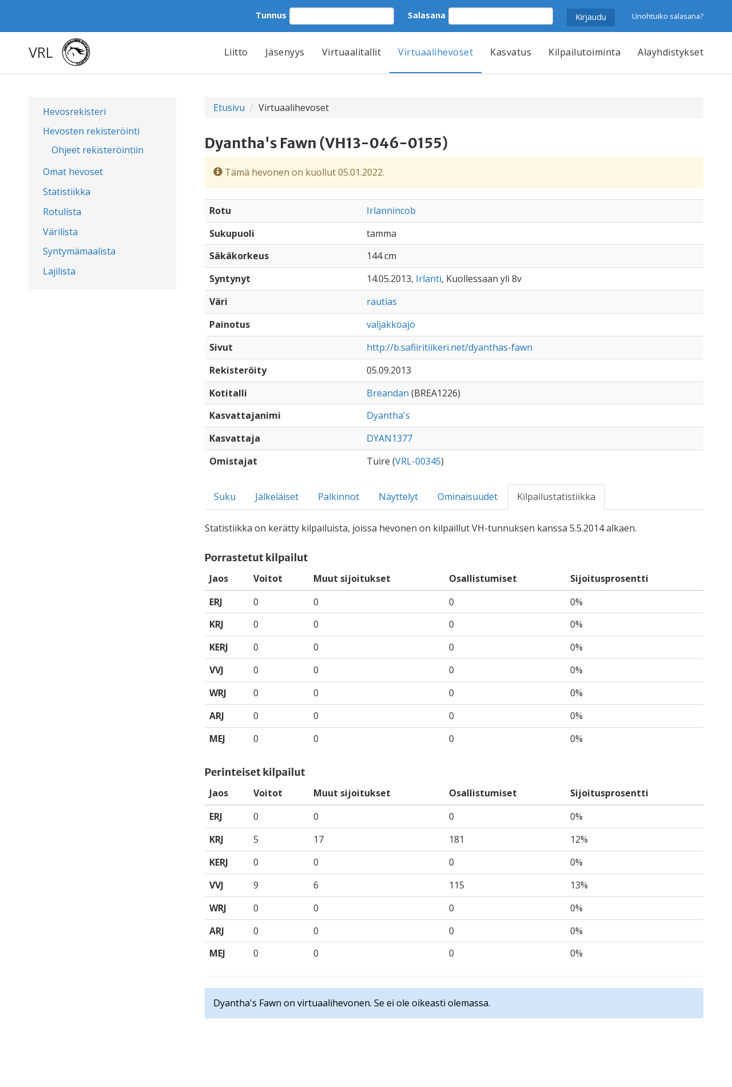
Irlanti (428, 278)
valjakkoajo (391, 324)
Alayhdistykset (670, 52)
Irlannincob (391, 210)
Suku (225, 496)
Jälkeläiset (277, 496)
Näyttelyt (398, 496)
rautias (382, 301)
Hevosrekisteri (74, 111)
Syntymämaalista (79, 251)
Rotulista (62, 211)
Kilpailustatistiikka (556, 496)
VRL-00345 (418, 461)
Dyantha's (388, 415)
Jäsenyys (285, 52)
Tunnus (271, 15)
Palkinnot (338, 496)
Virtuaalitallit (351, 52)
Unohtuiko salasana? (667, 16)
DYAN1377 (389, 438)
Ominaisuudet (467, 496)
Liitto (236, 52)
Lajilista (59, 271)
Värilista (60, 231)
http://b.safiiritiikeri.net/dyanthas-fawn (449, 347)
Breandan (388, 393)
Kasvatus (510, 52)
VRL (41, 52)
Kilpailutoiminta (584, 52)
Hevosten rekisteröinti (91, 131)
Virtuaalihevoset (435, 52)
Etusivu (229, 107)
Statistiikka (66, 191)
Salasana (426, 15)
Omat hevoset (73, 171)
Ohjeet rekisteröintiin (97, 150)
